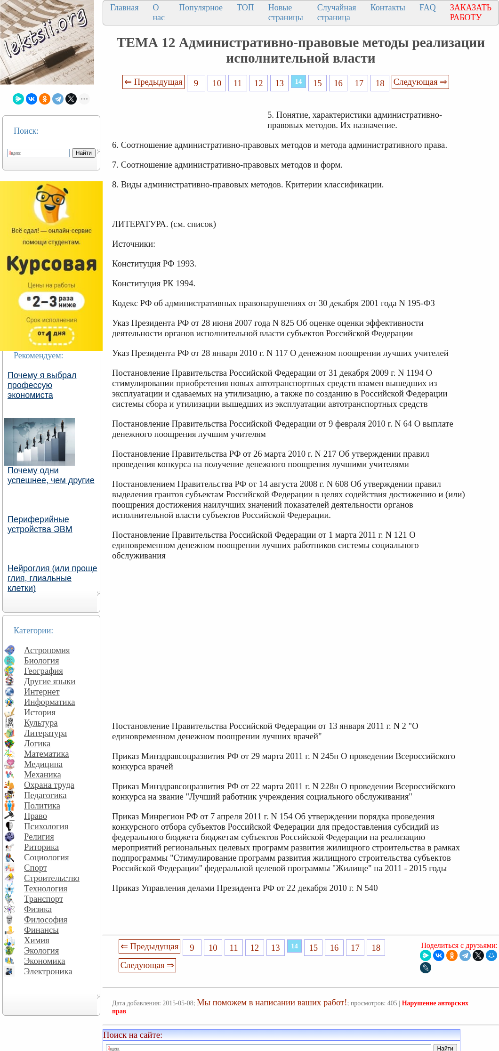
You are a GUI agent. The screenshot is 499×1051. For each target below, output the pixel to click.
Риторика (41, 847)
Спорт (35, 868)
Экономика (44, 961)
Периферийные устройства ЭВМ (40, 524)
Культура (41, 723)
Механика (42, 774)
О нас (159, 12)
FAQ (427, 7)
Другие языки (49, 681)
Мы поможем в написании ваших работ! (272, 1002)
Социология (46, 857)
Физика (38, 909)
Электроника (48, 971)
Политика (42, 805)
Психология (46, 826)
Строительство (52, 878)
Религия (39, 836)
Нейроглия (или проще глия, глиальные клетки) (52, 578)
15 (317, 83)
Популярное (201, 7)
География (43, 671)
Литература (45, 733)
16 (338, 83)
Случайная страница (336, 12)
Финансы (41, 930)
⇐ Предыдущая (153, 82)
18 (380, 83)
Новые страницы (285, 12)
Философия (45, 919)
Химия (36, 940)
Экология (41, 950)
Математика (46, 754)
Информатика (49, 702)
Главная (124, 7)
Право (35, 816)
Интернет (42, 691)
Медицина (43, 764)
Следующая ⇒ (420, 82)
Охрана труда (49, 785)
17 (359, 83)
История (40, 712)
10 (216, 83)
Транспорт (43, 899)
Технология (45, 888)
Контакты (387, 7)
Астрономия (47, 650)
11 (237, 83)
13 (279, 83)
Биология (41, 660)
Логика (37, 743)
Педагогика (45, 795)
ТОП (245, 7)
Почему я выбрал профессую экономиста (42, 385)
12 (258, 83)
